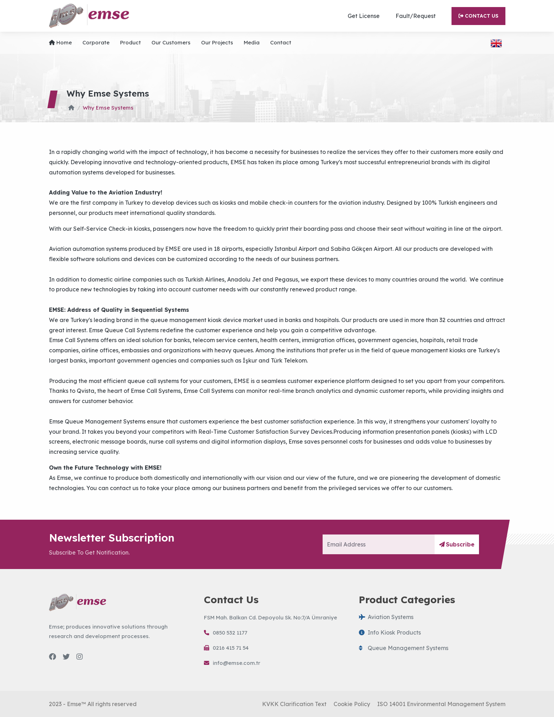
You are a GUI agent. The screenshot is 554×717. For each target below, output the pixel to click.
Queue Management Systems (403, 647)
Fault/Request (416, 15)
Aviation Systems (386, 616)
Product (130, 42)
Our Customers (171, 42)
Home (60, 42)
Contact (280, 42)
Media (252, 42)
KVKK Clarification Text (294, 703)
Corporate (96, 42)
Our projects (217, 42)
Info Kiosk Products (390, 632)
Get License (364, 15)
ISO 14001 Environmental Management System (441, 703)
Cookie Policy (352, 703)
